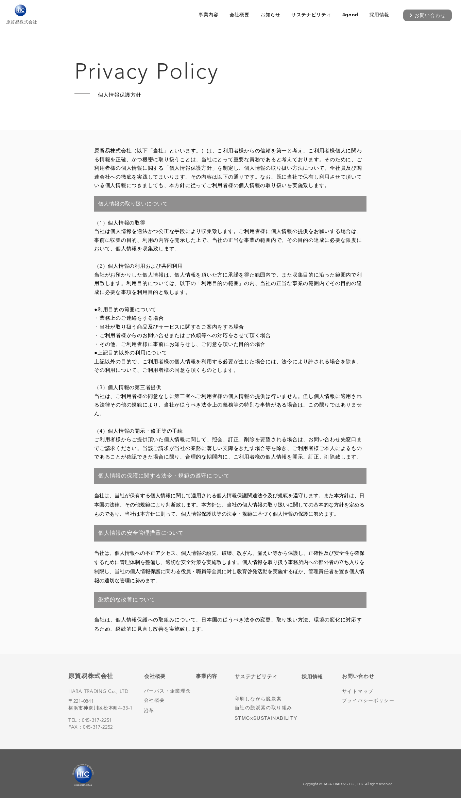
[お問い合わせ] (427, 15)
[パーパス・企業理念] (171, 691)
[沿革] (171, 710)
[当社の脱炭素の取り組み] (264, 707)
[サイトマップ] (369, 691)
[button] (208, 14)
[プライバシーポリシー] (369, 700)
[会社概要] (171, 700)
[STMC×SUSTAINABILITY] (270, 717)
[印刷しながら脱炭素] (262, 698)
